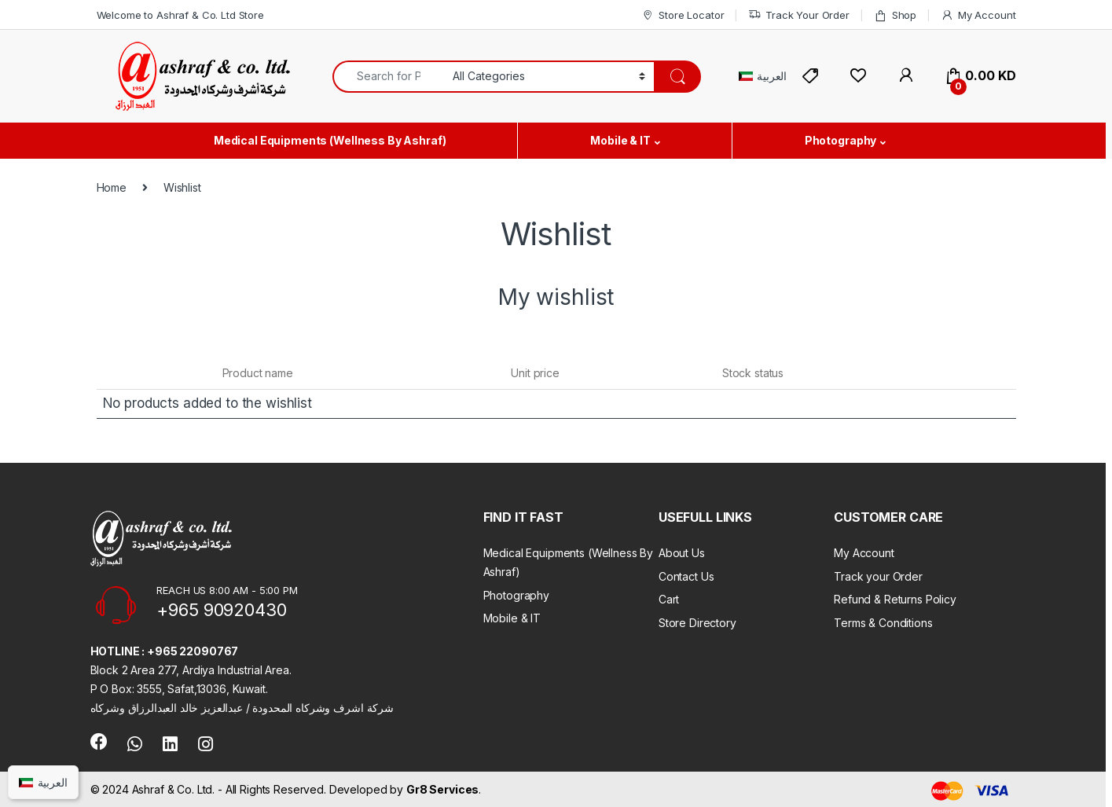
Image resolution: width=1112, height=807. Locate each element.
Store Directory (697, 622)
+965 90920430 (221, 610)
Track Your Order (799, 15)
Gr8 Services (442, 789)
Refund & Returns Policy (895, 599)
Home (112, 187)
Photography (840, 140)
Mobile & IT (620, 140)
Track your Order (878, 576)
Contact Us (686, 576)
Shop (895, 15)
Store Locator (682, 15)
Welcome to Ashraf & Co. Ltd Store (180, 15)
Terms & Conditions (883, 622)
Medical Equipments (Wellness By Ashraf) (330, 140)
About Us (682, 552)
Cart (669, 599)
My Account (978, 15)
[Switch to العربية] (763, 76)
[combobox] (388, 77)
